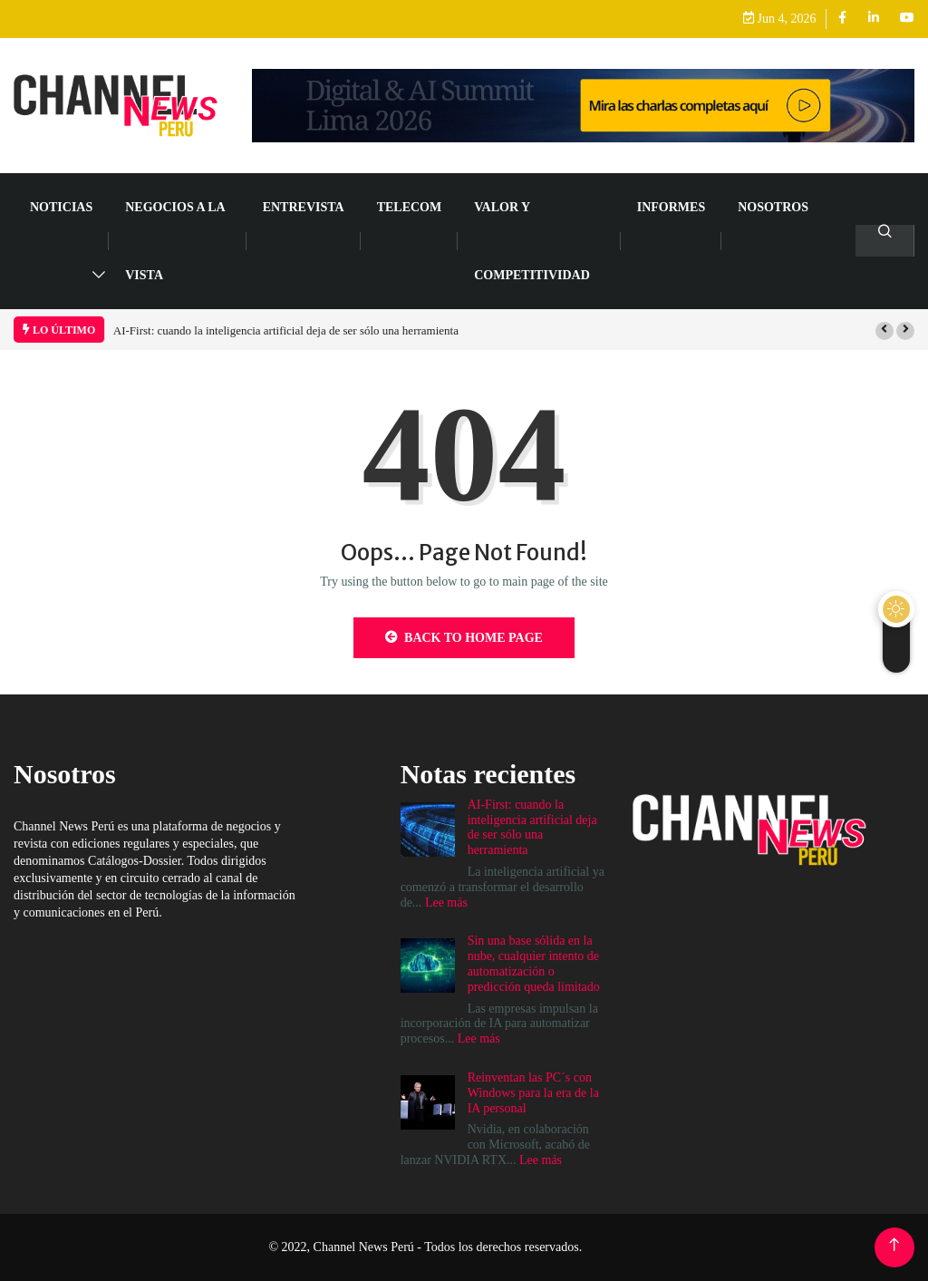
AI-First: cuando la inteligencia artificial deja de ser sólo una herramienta (286, 330)
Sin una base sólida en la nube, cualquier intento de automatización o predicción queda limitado (534, 963)
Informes (671, 207)
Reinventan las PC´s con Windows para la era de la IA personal (533, 1093)
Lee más (446, 902)
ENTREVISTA (303, 207)
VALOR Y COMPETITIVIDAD (532, 241)
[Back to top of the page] (894, 1245)
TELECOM (409, 207)
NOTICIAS (61, 207)
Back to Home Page (464, 637)
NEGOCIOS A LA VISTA (175, 241)
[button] (884, 331)
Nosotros (773, 207)
